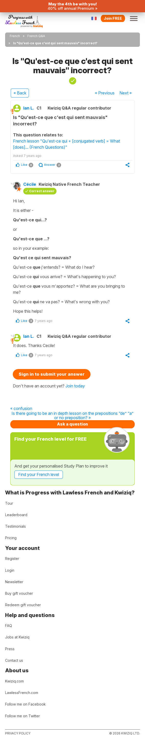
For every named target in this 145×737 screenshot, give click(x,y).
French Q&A (36, 36)
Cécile (29, 184)
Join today (75, 385)
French (15, 36)
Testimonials (15, 526)
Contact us (14, 660)
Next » (125, 92)
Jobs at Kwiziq (17, 637)
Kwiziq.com (14, 681)
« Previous (105, 92)
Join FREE (113, 18)
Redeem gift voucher (23, 605)
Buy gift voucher (19, 593)
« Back (20, 92)
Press (10, 649)
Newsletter (14, 582)
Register (12, 558)
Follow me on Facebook (25, 704)
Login (9, 570)
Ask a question (72, 424)
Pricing (11, 538)
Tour (9, 503)
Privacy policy (17, 733)
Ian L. (28, 108)
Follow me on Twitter (22, 716)
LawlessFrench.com (21, 692)
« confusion (21, 408)
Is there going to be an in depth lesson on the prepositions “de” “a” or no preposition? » (72, 415)
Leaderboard (16, 515)
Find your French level (38, 474)
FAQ (8, 625)
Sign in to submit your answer (52, 374)
